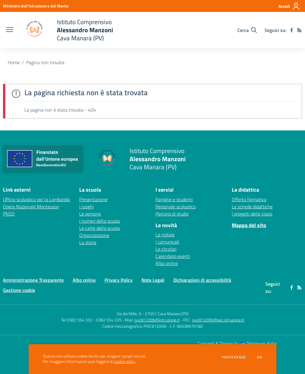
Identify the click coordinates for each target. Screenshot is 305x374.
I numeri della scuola (99, 220)
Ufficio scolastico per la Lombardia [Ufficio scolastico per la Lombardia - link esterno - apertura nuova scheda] (36, 199)
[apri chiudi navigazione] (9, 30)
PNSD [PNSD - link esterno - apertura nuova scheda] (9, 213)
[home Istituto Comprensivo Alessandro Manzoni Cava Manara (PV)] (66, 30)
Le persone (90, 213)
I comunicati (167, 241)
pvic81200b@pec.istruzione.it (218, 320)
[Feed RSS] (299, 30)
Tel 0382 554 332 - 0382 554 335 (91, 320)
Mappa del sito (249, 225)
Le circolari (165, 249)
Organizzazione (94, 235)
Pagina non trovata (45, 62)
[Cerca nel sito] (247, 30)
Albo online (166, 263)
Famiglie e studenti (174, 199)
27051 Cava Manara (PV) (167, 313)
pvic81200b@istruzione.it (157, 320)
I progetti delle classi (252, 213)
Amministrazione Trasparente (33, 280)
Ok (259, 357)
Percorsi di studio (172, 213)
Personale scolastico (175, 206)
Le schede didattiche (252, 206)
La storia (87, 242)
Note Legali (152, 280)
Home (14, 62)
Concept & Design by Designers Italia (237, 343)
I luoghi (86, 206)
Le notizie (165, 234)
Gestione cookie (19, 290)
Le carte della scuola (99, 228)
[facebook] (291, 30)
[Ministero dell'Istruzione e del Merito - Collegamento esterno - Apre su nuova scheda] (36, 6)
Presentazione (93, 199)
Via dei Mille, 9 (128, 313)
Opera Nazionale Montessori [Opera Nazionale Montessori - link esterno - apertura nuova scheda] (31, 206)
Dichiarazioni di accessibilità (202, 280)
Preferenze (234, 357)
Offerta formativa (249, 199)
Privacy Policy (119, 280)
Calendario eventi (172, 256)
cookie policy (124, 361)
